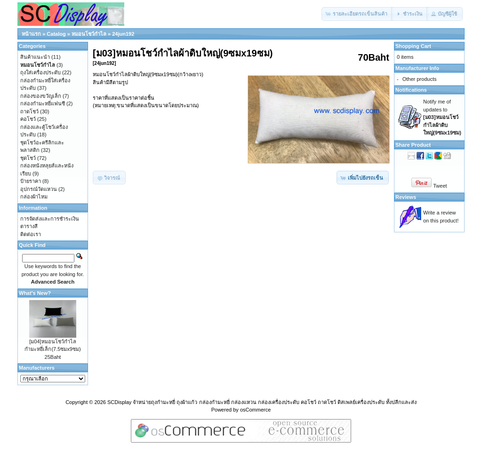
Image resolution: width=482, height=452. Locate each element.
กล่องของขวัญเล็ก (40, 96)
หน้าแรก (31, 34)
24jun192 (123, 34)
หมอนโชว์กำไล (89, 34)
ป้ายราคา (30, 181)
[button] (357, 14)
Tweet (440, 186)
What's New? (35, 293)
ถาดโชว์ (29, 111)
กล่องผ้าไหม (34, 196)
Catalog (56, 34)
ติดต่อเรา (30, 234)
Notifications (411, 90)
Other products (419, 79)
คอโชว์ (28, 119)
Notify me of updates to (442, 117)
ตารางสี (29, 226)
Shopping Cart (413, 46)
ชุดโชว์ (28, 158)
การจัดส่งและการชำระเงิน (49, 219)
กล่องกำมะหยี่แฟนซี (42, 103)
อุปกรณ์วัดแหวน (38, 189)
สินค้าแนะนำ (35, 57)
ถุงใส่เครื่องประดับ (40, 72)
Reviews (405, 197)
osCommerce (255, 409)
